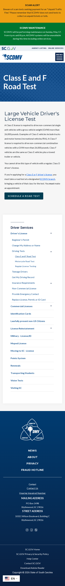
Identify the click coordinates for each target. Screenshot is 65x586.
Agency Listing (39, 48)
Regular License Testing (25, 266)
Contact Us (32, 488)
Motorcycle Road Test (24, 261)
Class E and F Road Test (25, 256)
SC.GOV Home (32, 549)
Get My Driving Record (23, 277)
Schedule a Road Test (24, 196)
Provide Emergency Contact (25, 294)
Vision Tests (17, 380)
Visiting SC (16, 388)
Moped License (18, 343)
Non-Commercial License (24, 288)
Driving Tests (18, 251)
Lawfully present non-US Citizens (28, 321)
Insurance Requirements (23, 282)
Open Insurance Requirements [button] (51, 283)
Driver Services (22, 228)
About (32, 457)
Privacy (32, 463)
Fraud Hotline (32, 470)
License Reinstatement (22, 328)
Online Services (55, 48)
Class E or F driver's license (39, 174)
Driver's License (19, 233)
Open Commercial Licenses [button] (51, 306)
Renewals (16, 365)
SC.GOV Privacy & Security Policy (32, 554)
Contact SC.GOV (32, 563)
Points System (18, 358)
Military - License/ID (21, 336)
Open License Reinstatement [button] (51, 328)
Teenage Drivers (20, 271)
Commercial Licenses (21, 306)
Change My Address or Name (26, 245)
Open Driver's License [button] (51, 233)
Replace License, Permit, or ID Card (28, 299)
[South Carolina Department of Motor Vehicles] (12, 56)
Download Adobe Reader (32, 568)
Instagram (27, 530)
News (32, 450)
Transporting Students (22, 373)
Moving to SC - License (22, 350)
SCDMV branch (47, 179)
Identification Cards (21, 313)
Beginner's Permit (20, 239)
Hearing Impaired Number (32, 493)
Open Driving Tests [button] (51, 251)
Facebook (31, 530)
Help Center (32, 558)
